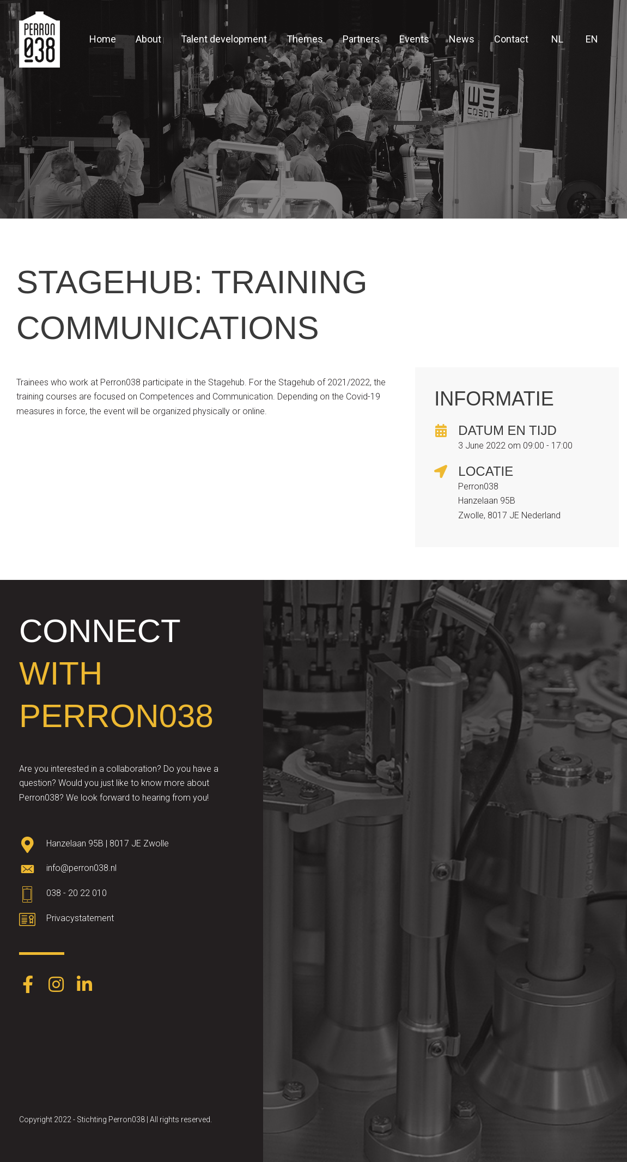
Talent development (224, 39)
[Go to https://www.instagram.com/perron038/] (56, 985)
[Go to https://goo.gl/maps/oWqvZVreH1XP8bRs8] (131, 846)
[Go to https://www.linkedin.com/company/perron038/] (84, 985)
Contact (511, 39)
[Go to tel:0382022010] (131, 896)
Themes (305, 39)
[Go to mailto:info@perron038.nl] (131, 871)
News (461, 39)
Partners (361, 39)
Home (102, 39)
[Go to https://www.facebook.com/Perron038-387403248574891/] (27, 985)
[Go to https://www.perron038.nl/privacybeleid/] (131, 921)
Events (414, 39)
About (148, 39)
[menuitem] (555, 39)
